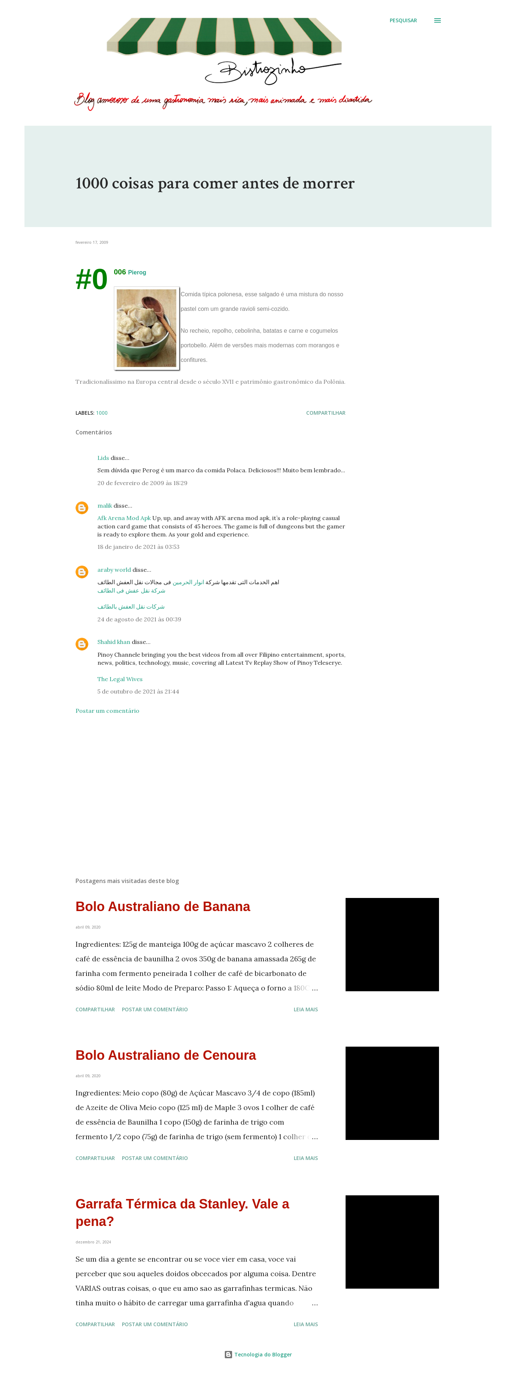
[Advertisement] (199, 786)
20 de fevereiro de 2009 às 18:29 (142, 483)
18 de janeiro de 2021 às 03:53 (138, 546)
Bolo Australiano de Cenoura (166, 1055)
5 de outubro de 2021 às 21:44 (138, 691)
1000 (102, 412)
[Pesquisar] (403, 20)
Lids (103, 457)
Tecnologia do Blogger (258, 1354)
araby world (114, 569)
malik (104, 505)
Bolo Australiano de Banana (163, 906)
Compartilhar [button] (326, 412)
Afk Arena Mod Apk (124, 518)
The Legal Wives (120, 679)
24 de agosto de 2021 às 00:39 (139, 619)
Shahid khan (113, 641)
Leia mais (306, 1009)
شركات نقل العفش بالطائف (131, 606)
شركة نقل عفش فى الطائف (131, 590)
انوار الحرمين (188, 582)
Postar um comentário (107, 710)
